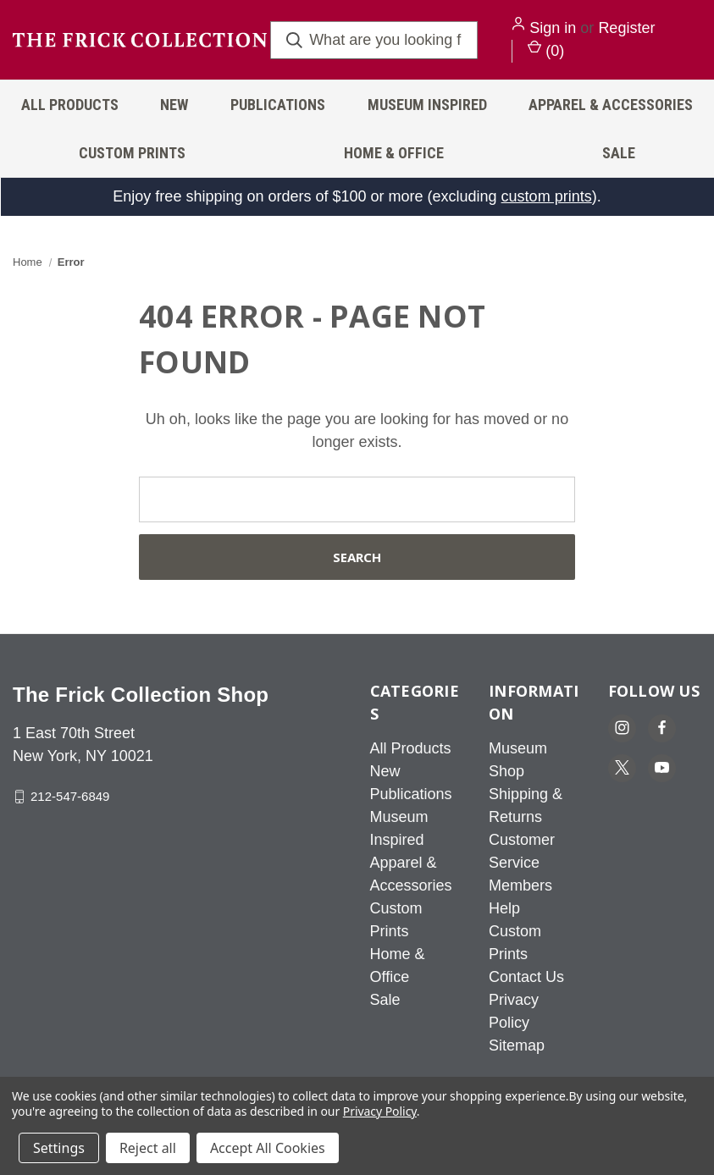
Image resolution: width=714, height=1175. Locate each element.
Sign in (552, 27)
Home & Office (394, 153)
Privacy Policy (380, 1111)
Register (626, 27)
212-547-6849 (69, 796)
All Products (70, 104)
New (174, 104)
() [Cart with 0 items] (546, 49)
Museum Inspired (427, 104)
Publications (277, 104)
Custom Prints (132, 153)
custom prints (546, 196)
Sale (385, 999)
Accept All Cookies (267, 1148)
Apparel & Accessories (611, 104)
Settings (59, 1148)
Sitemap (517, 1045)
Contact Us (526, 976)
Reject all (147, 1148)
